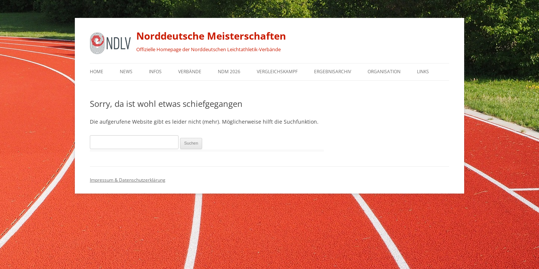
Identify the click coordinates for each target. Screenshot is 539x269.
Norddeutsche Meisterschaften (211, 36)
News (126, 71)
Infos (155, 71)
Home (96, 71)
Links (423, 71)
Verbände (189, 71)
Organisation (384, 71)
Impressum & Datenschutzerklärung (127, 180)
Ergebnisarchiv (332, 71)
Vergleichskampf (277, 71)
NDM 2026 (229, 71)
